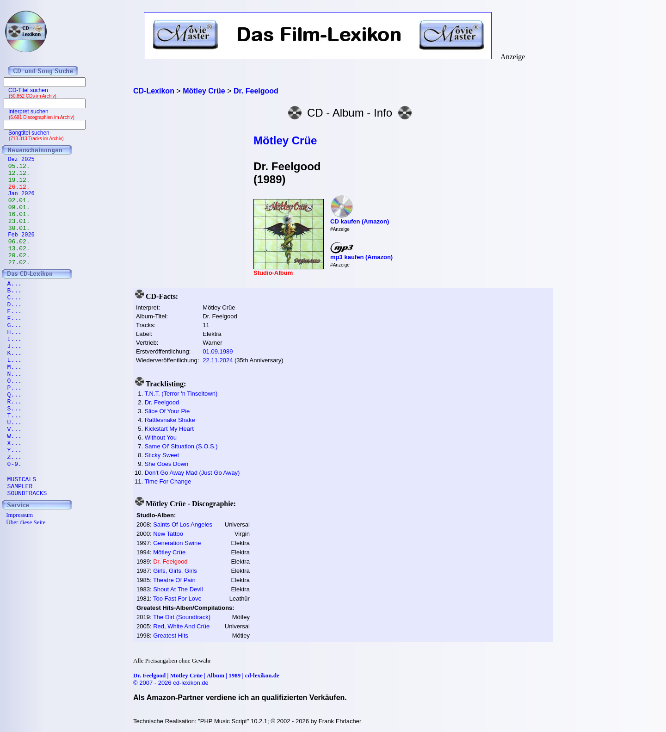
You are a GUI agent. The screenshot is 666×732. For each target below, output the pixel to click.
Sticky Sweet (162, 455)
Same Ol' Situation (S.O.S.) (181, 446)
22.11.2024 (218, 360)
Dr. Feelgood (162, 402)
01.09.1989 (218, 351)
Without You (161, 437)
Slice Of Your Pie (167, 411)
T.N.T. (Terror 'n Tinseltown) (180, 393)
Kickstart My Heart (169, 428)
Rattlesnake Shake (170, 419)
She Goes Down (167, 463)
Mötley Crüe (285, 140)
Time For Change (167, 481)
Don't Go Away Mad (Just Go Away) (192, 472)
